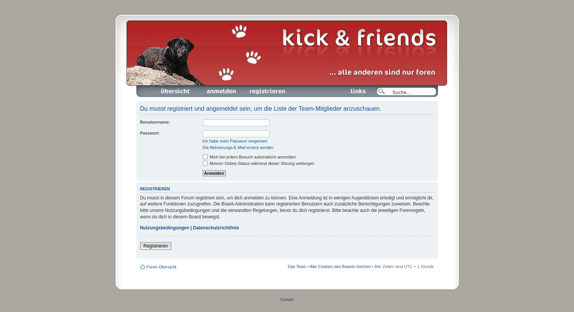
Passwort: (150, 133)
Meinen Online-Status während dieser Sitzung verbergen (258, 163)
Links (355, 91)
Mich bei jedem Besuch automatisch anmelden (249, 157)
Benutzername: (155, 122)
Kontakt (287, 300)
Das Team (297, 266)
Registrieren (266, 91)
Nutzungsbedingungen (164, 227)
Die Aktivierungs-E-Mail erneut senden (238, 147)
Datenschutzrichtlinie (216, 227)
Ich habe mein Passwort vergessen (235, 141)
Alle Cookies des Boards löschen (340, 266)
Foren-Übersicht (176, 91)
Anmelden (221, 91)
